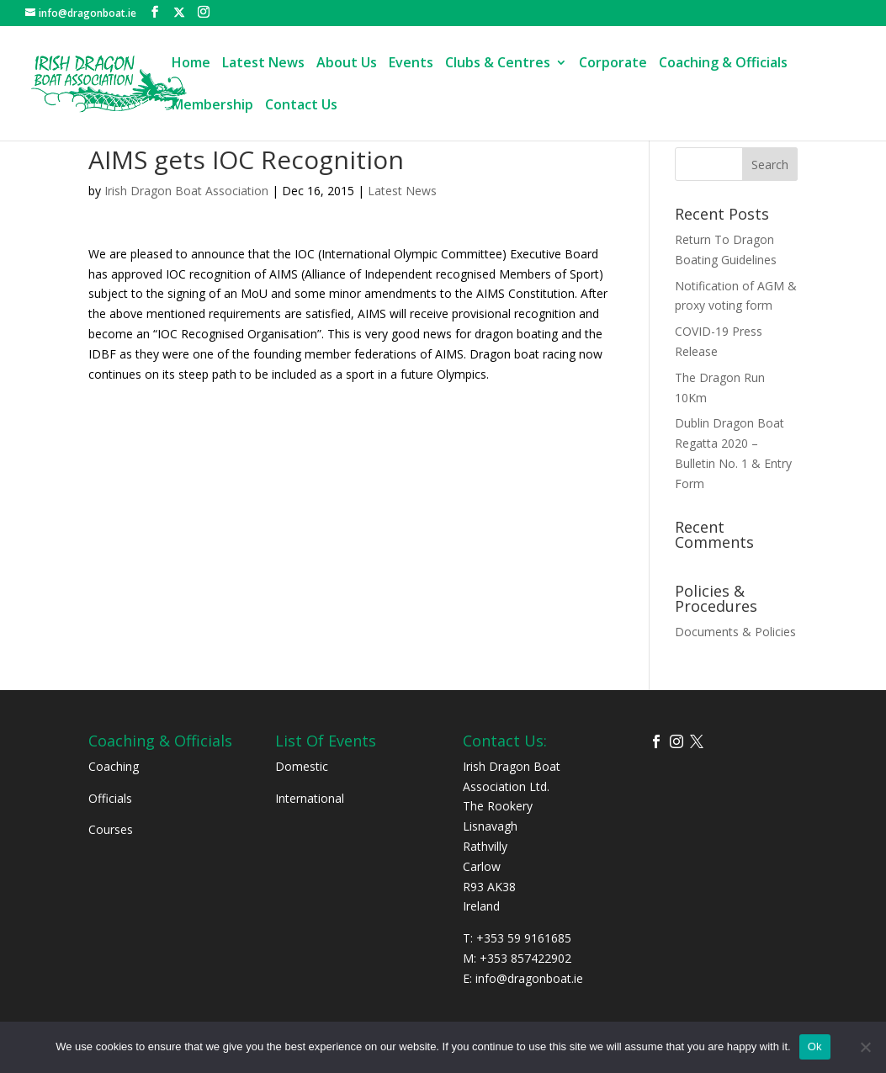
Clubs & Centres (497, 64)
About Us (346, 64)
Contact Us (301, 106)
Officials (110, 798)
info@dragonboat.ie (529, 978)
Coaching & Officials (723, 64)
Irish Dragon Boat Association (186, 191)
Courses (110, 829)
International (309, 798)
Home (191, 64)
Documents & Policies (735, 632)
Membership (212, 106)
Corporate (613, 64)
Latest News (263, 64)
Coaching (113, 766)
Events (411, 64)
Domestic (301, 766)
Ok (815, 1046)
